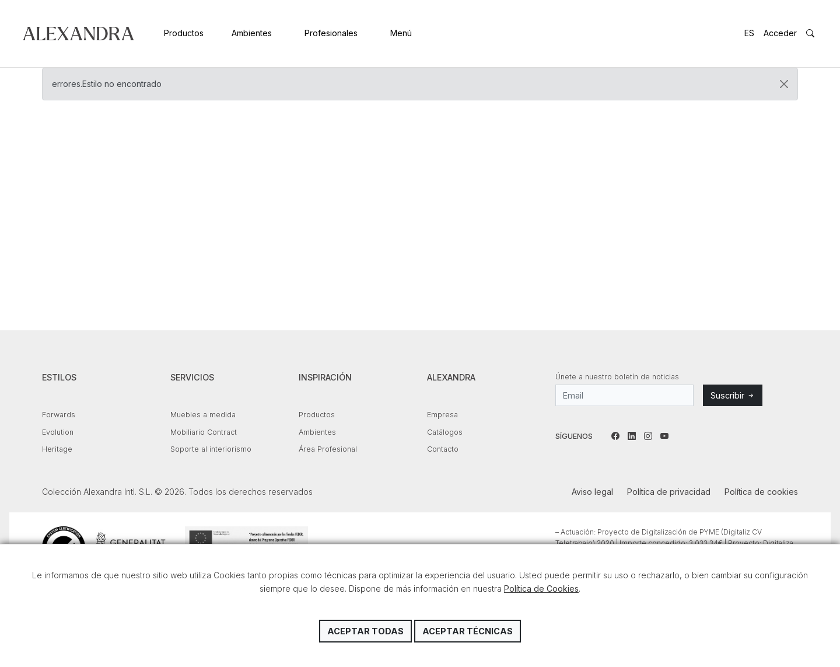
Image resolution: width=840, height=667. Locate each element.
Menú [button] (401, 33)
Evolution (58, 432)
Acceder (780, 33)
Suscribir (732, 395)
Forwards (58, 414)
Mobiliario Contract (203, 432)
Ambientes (252, 33)
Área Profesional (328, 449)
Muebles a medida (203, 414)
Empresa (442, 414)
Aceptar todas (365, 631)
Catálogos (445, 432)
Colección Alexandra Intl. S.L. (78, 33)
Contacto (443, 449)
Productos (184, 33)
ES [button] (749, 33)
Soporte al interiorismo (210, 449)
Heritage (57, 449)
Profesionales (331, 33)
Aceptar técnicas (467, 631)
